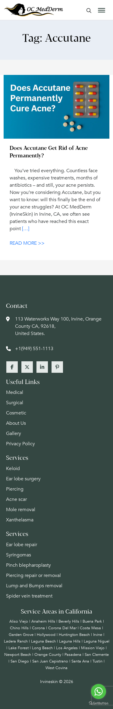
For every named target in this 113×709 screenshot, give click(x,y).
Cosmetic (16, 413)
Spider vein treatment (29, 596)
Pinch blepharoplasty (28, 565)
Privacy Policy (20, 443)
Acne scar (16, 499)
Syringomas (18, 555)
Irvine (97, 634)
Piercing (15, 489)
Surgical (14, 402)
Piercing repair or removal (33, 575)
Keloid (13, 468)
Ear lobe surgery (23, 478)
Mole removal (20, 509)
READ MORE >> (27, 243)
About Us (16, 423)
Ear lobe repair (21, 544)
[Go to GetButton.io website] (98, 703)
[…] (25, 228)
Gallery (13, 433)
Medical (14, 392)
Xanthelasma (19, 520)
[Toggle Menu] (101, 10)
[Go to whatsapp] (98, 691)
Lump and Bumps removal (34, 585)
